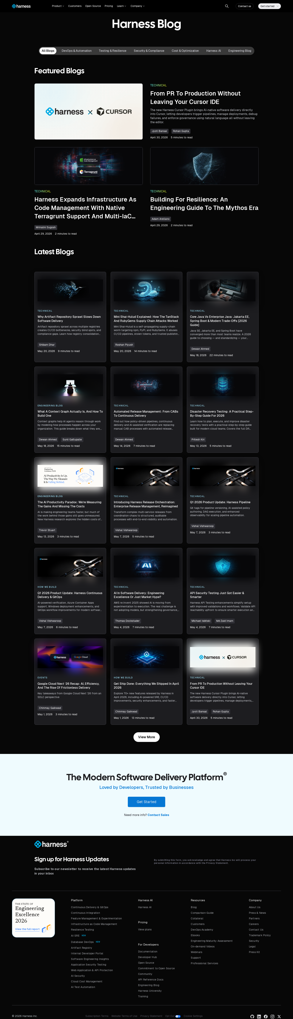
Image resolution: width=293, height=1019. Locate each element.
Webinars (196, 952)
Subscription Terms (96, 1016)
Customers (74, 5)
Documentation (147, 951)
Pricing (109, 5)
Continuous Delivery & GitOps (89, 907)
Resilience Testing (82, 929)
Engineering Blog (148, 985)
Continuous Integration (85, 913)
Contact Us (256, 929)
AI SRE (75, 935)
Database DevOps (82, 942)
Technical (158, 85)
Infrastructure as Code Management (94, 924)
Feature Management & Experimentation (96, 918)
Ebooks (195, 935)
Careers (254, 924)
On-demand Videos (203, 946)
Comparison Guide (202, 913)
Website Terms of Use (124, 1016)
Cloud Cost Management (86, 981)
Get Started (146, 802)
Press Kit (254, 952)
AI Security (78, 976)
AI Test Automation (83, 987)
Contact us (244, 6)
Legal (252, 946)
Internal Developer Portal (87, 953)
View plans (145, 929)
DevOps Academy (202, 929)
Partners (254, 918)
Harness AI (145, 907)
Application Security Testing (88, 964)
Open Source (93, 5)
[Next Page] (146, 737)
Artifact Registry (81, 947)
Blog (194, 907)
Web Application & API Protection (92, 970)
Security (254, 941)
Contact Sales (158, 815)
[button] (58, 6)
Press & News (257, 913)
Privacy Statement (151, 1016)
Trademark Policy (260, 935)
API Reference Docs (151, 979)
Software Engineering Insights (90, 959)
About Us (254, 907)
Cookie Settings (193, 1016)
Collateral (197, 918)
